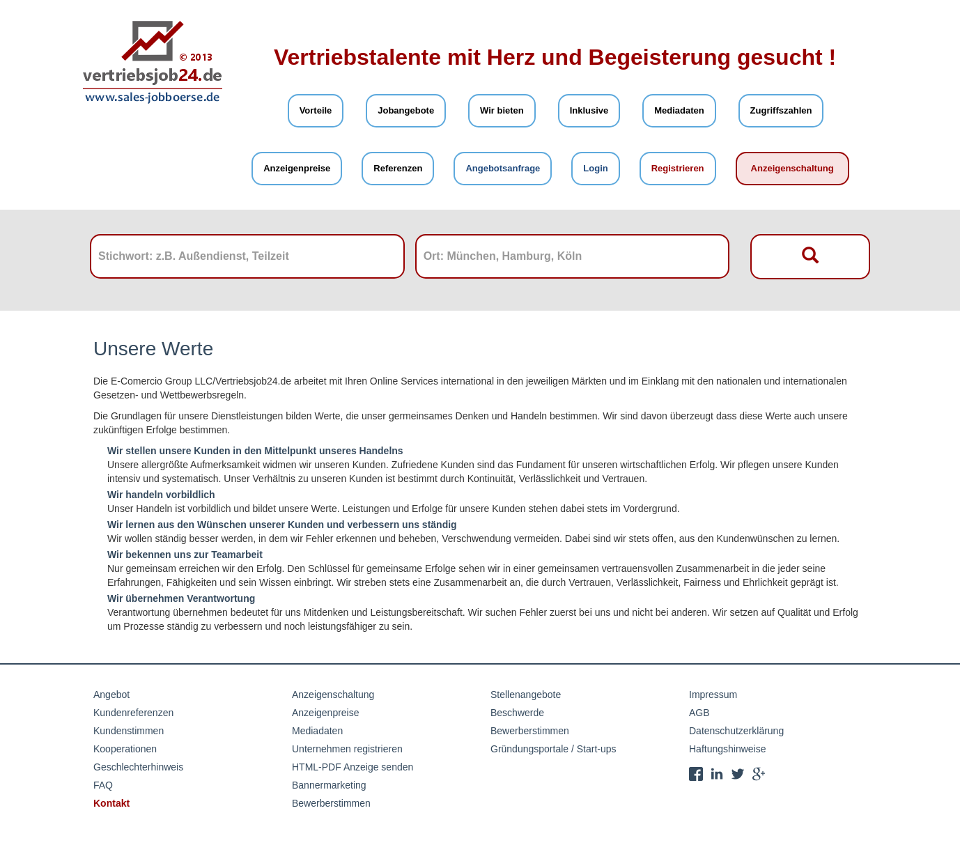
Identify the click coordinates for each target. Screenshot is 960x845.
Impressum (713, 694)
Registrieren (677, 168)
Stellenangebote (525, 694)
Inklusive (589, 110)
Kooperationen (125, 748)
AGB (699, 712)
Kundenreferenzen (133, 712)
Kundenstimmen (128, 730)
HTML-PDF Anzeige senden (352, 767)
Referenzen (397, 168)
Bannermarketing (329, 785)
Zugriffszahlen (781, 110)
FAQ (103, 785)
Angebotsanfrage (502, 168)
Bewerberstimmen (331, 803)
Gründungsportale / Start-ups (553, 748)
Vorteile (316, 110)
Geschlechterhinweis (138, 767)
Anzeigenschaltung (792, 168)
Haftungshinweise (727, 748)
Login (595, 168)
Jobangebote (406, 110)
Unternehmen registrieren (347, 748)
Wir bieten (502, 110)
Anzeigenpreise (296, 168)
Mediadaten (679, 110)
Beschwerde (517, 712)
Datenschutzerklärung (736, 730)
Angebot (111, 694)
